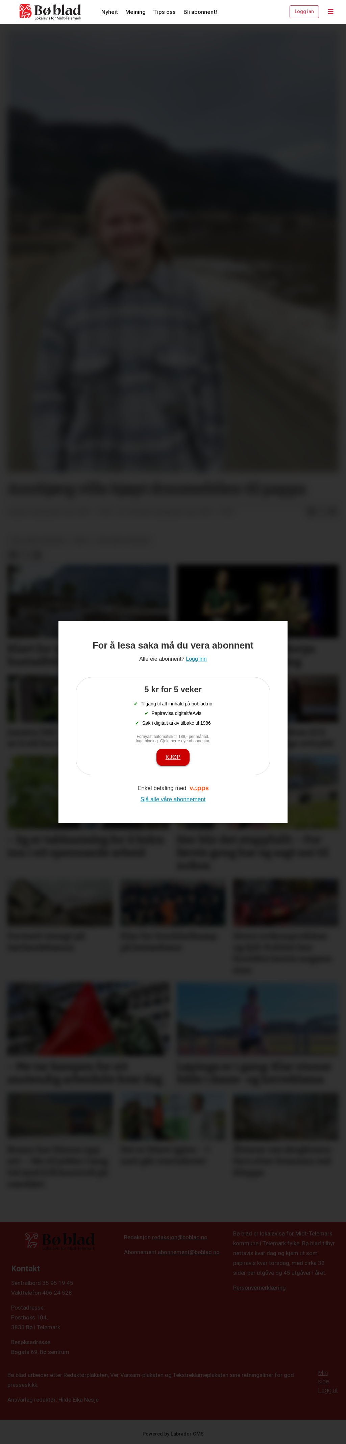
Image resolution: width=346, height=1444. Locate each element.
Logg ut (328, 1390)
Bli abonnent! (200, 11)
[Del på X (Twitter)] (322, 512)
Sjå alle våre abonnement (173, 799)
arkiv (81, 540)
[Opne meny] (331, 12)
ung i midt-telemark (123, 540)
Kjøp (173, 757)
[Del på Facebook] (311, 512)
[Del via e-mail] (333, 512)
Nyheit (109, 11)
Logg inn (304, 11)
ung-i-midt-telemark (38, 540)
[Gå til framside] (50, 12)
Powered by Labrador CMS (173, 1434)
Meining (135, 11)
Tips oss (164, 11)
